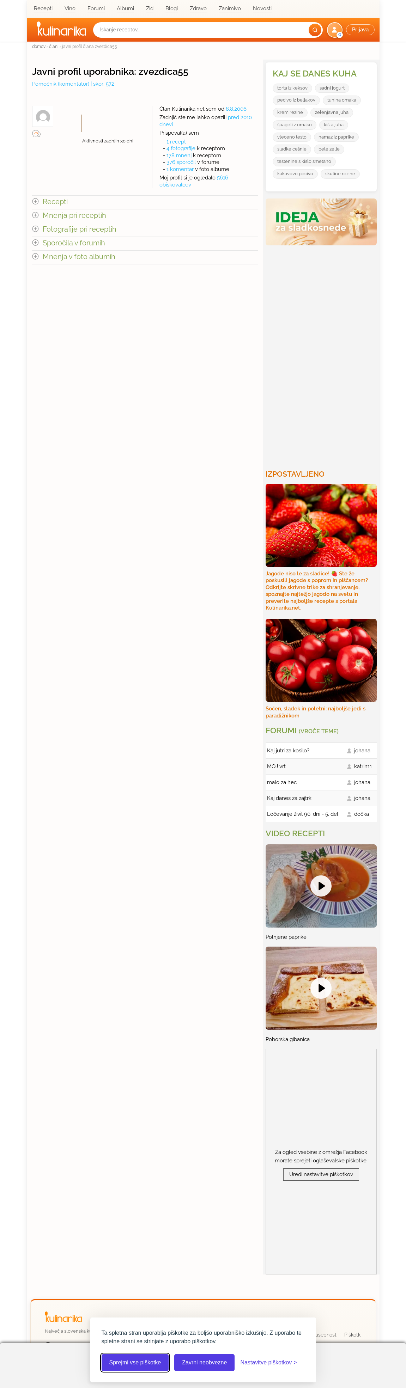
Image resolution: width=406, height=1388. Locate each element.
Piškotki (353, 1335)
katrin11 (363, 766)
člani (54, 46)
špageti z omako (294, 124)
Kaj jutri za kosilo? (288, 750)
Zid (149, 8)
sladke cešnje (292, 149)
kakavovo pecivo (295, 173)
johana (362, 750)
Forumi (96, 8)
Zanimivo (230, 8)
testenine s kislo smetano (304, 161)
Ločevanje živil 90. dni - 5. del (302, 814)
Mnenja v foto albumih (79, 257)
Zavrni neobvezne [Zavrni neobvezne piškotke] (204, 1362)
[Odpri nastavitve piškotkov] (268, 1362)
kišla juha (334, 124)
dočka (361, 814)
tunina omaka (341, 100)
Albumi (125, 8)
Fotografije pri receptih (79, 229)
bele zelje (329, 149)
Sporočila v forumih (74, 243)
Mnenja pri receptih (74, 216)
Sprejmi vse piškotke (135, 1362)
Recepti (43, 8)
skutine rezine (340, 173)
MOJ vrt (276, 766)
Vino (70, 8)
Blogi (171, 8)
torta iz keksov (292, 88)
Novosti (262, 8)
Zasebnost (324, 1335)
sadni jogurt (332, 88)
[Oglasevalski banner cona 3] (322, 354)
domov (39, 46)
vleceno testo (292, 137)
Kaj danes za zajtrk (289, 798)
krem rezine (290, 112)
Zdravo (198, 8)
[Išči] (315, 30)
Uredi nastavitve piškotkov (321, 1174)
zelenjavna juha (332, 112)
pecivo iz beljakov (296, 100)
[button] (351, 30)
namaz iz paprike (336, 137)
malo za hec (282, 782)
